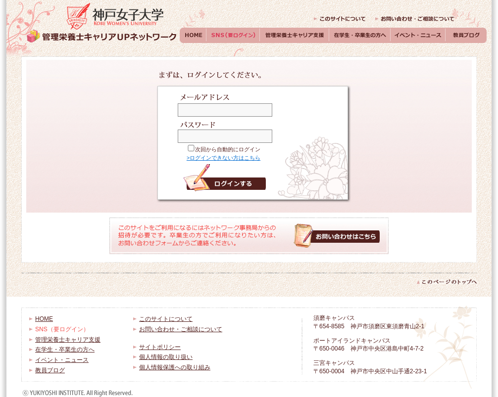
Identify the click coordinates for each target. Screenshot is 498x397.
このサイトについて (339, 18)
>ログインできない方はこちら (223, 158)
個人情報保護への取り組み (174, 367)
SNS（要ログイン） (233, 35)
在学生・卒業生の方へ (360, 35)
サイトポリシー (160, 347)
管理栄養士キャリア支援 (294, 35)
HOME (193, 35)
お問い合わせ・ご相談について (414, 18)
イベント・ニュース (418, 35)
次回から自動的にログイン (227, 149)
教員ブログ (466, 35)
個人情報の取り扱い (166, 356)
